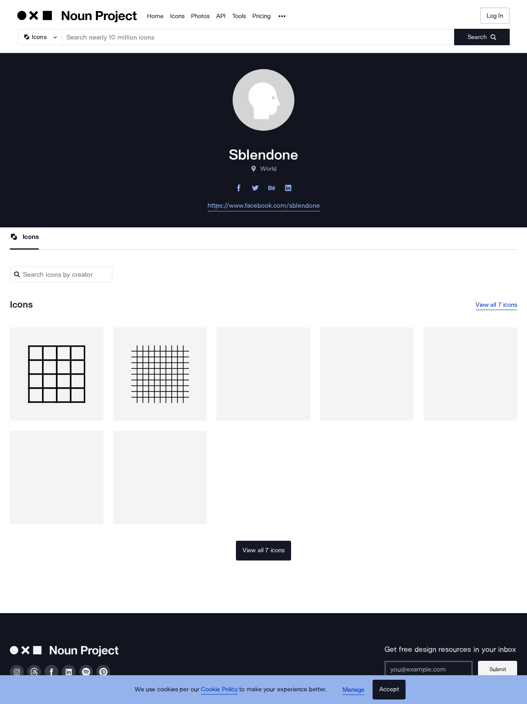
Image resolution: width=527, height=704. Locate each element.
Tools (239, 16)
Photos (200, 16)
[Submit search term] (482, 37)
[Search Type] (39, 37)
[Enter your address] (429, 669)
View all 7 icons (497, 304)
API (221, 16)
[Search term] (258, 37)
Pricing (261, 16)
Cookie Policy (219, 689)
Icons (177, 16)
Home (155, 16)
